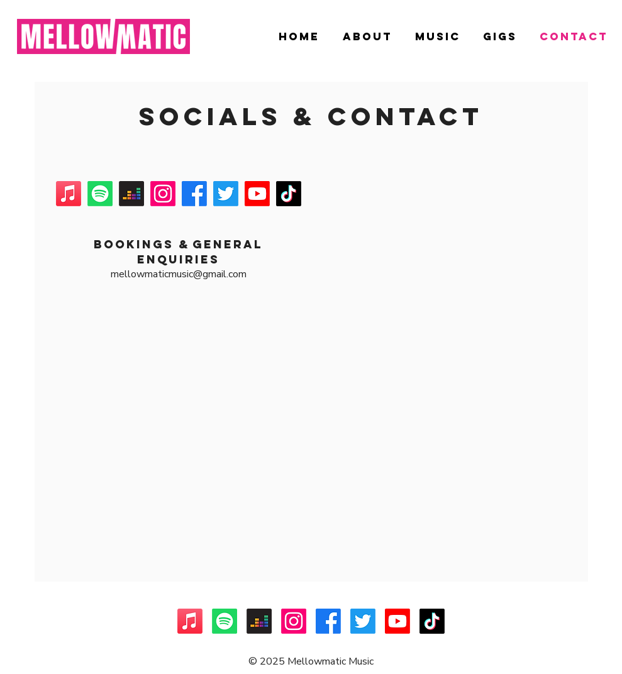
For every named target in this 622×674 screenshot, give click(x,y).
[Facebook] (194, 193)
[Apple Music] (68, 193)
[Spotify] (100, 193)
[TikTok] (288, 193)
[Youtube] (257, 193)
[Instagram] (162, 193)
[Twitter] (225, 193)
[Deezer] (131, 193)
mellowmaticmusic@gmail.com (179, 274)
